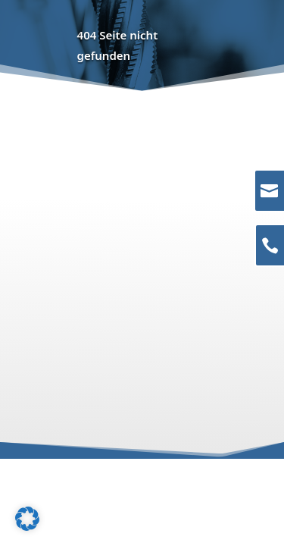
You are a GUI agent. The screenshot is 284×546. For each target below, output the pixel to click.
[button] (27, 518)
